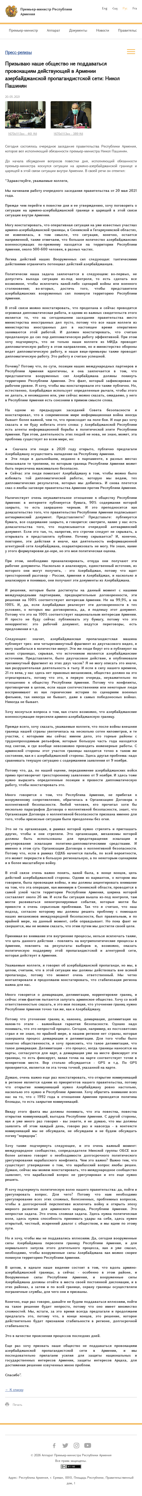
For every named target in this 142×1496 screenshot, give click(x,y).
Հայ (115, 8)
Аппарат (53, 30)
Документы (78, 30)
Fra (135, 8)
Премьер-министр (23, 30)
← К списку (14, 1389)
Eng (104, 8)
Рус (125, 8)
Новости (102, 30)
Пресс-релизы (18, 52)
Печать (17, 1404)
